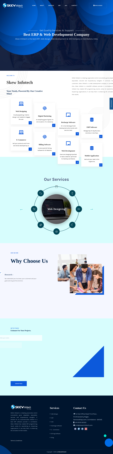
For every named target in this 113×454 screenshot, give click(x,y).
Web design (54, 414)
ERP (59, 5)
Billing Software (55, 433)
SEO (66, 5)
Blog (52, 437)
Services (51, 5)
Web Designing (56, 209)
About (42, 5)
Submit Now (18, 383)
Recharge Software (56, 425)
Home (34, 5)
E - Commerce (54, 429)
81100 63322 (98, 5)
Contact (74, 5)
